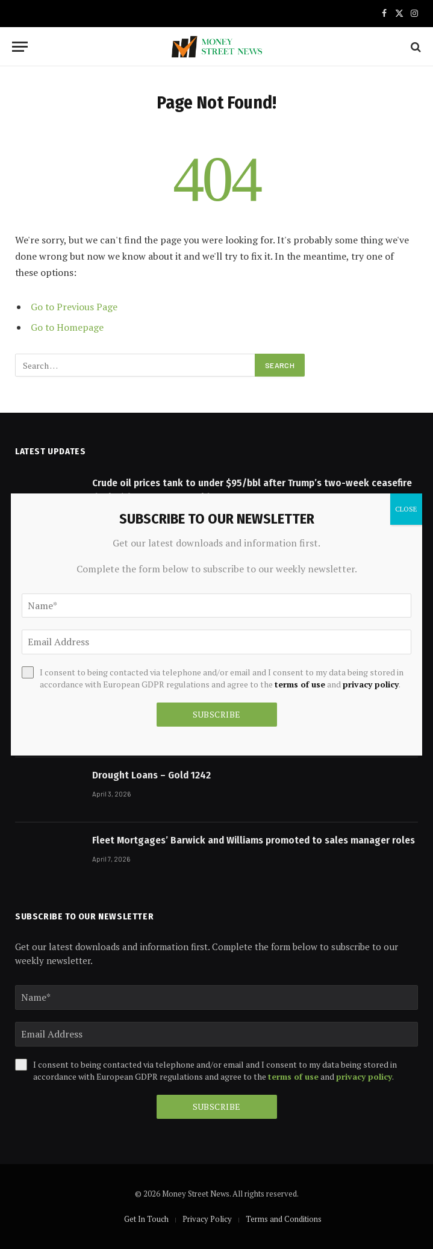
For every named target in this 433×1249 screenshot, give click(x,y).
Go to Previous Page (74, 306)
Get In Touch (146, 1218)
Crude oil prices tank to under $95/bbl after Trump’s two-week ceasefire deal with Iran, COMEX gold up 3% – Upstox (252, 490)
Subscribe (217, 1106)
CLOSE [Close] (406, 508)
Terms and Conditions (284, 1218)
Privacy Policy (207, 1218)
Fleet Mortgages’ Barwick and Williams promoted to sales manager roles (253, 840)
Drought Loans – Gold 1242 (151, 775)
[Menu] (20, 46)
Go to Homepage (67, 327)
